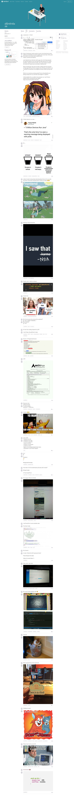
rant (24, 116)
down (35, 522)
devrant (32, 140)
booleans (32, 327)
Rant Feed (12, 1)
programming (36, 335)
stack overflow (30, 522)
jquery (41, 476)
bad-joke (30, 476)
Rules (64, 42)
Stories (22, 1)
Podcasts (65, 47)
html (28, 549)
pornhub (31, 356)
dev (38, 768)
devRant (57, 51)
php (28, 356)
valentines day (30, 466)
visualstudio (30, 633)
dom (33, 743)
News (57, 43)
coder (32, 335)
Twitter (64, 49)
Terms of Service (65, 52)
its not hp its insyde (31, 590)
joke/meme (25, 50)
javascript (30, 50)
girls (29, 327)
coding (41, 335)
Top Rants (17, 1)
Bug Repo (65, 44)
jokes (34, 410)
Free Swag (58, 45)
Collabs (26, 1)
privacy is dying (28, 116)
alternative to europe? (36, 116)
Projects (64, 43)
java (29, 140)
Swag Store (58, 44)
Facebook (65, 48)
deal (31, 549)
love (44, 335)
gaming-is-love (30, 768)
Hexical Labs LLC (65, 51)
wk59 (29, 335)
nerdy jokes (38, 410)
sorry (33, 476)
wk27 (36, 590)
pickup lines (30, 410)
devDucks (58, 47)
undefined (25, 293)
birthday (34, 633)
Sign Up (69, 1)
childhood (30, 743)
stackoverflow (34, 176)
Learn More (8, 64)
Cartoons (65, 45)
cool (34, 549)
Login (64, 1)
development (36, 140)
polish (34, 50)
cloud (29, 707)
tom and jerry (45, 743)
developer (25, 336)
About (57, 42)
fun (46, 335)
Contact (57, 48)
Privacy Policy (58, 52)
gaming (35, 768)
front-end (37, 476)
